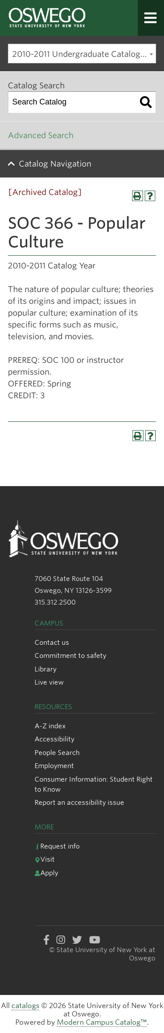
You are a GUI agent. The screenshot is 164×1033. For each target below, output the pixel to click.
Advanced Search (40, 135)
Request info (57, 846)
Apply (46, 873)
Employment (54, 766)
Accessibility (54, 739)
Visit (45, 859)
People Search (57, 752)
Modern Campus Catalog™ (102, 1022)
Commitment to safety (70, 655)
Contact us (52, 642)
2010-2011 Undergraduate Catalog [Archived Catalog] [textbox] (84, 54)
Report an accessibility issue (79, 802)
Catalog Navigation (55, 163)
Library (45, 669)
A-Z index (50, 726)
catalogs (25, 1006)
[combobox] (82, 53)
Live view (49, 682)
